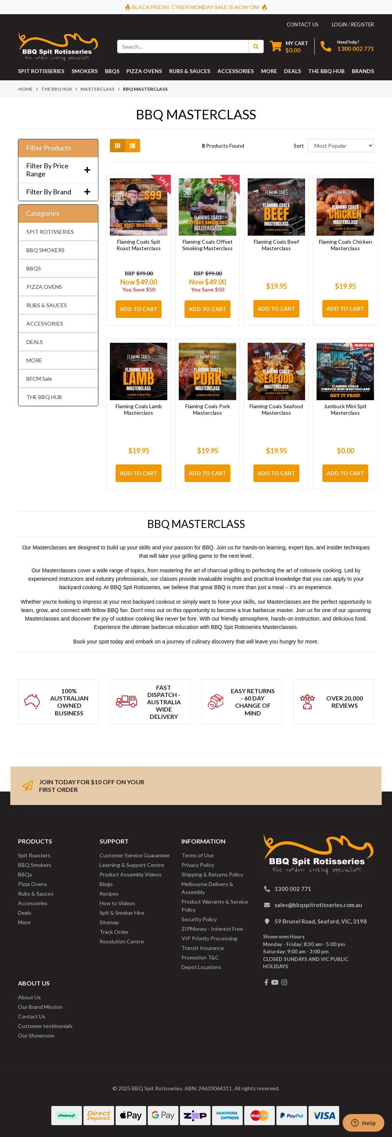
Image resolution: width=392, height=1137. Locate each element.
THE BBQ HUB (44, 397)
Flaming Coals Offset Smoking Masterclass (207, 244)
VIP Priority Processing (209, 938)
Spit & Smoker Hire (122, 912)
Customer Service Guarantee (135, 855)
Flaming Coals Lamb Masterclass (139, 409)
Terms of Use (197, 855)
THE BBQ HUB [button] (326, 71)
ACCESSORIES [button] (235, 71)
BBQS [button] (112, 71)
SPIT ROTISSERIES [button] (41, 71)
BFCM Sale (39, 378)
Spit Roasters (34, 855)
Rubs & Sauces (36, 893)
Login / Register (353, 24)
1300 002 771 (355, 48)
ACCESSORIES (44, 323)
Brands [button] (363, 71)
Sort (299, 145)
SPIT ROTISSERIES (50, 231)
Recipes (109, 893)
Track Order (114, 931)
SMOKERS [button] (85, 71)
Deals (24, 912)
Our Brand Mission (40, 1006)
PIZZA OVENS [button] (144, 71)
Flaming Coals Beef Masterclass (276, 244)
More (24, 922)
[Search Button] (256, 46)
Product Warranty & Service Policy (214, 905)
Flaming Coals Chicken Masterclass (345, 244)
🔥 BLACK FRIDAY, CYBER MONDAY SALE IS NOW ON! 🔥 (196, 7)
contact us (302, 24)
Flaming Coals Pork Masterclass (207, 409)
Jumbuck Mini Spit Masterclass (345, 409)
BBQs (25, 874)
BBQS (33, 268)
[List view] (132, 145)
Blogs (106, 884)
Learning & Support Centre (132, 865)
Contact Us (32, 1016)
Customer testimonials (45, 1026)
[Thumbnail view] (117, 145)
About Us (29, 997)
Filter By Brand (58, 192)
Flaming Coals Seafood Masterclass (276, 409)
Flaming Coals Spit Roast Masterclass (138, 244)
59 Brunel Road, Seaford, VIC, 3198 (320, 921)
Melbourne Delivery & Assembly (207, 888)
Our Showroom (36, 1035)
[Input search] (183, 46)
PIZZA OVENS (44, 286)
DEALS (34, 342)
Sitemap (109, 922)
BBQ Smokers (34, 865)
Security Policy (199, 919)
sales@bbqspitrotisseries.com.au (318, 904)
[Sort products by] (341, 145)
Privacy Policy (197, 865)
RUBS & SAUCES (46, 305)
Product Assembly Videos (131, 874)
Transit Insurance (202, 948)
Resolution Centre (122, 941)
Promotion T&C (200, 957)
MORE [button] (269, 71)
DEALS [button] (292, 71)
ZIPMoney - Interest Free (212, 928)
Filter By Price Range (58, 170)
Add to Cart (138, 309)
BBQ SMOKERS (45, 250)
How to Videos (117, 903)
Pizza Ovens (32, 884)
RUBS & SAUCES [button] (189, 71)
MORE (34, 360)
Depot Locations (201, 967)
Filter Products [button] (48, 148)
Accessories (32, 903)
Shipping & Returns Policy (212, 874)
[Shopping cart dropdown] (289, 46)
